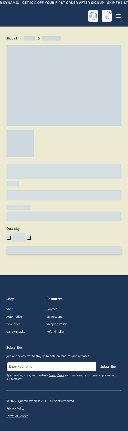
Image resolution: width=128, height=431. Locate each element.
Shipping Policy (56, 324)
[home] (22, 16)
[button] (106, 16)
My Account (54, 316)
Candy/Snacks (15, 331)
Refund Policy (55, 331)
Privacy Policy (15, 408)
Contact (51, 309)
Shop (9, 309)
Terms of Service (17, 416)
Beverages (13, 324)
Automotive (14, 316)
